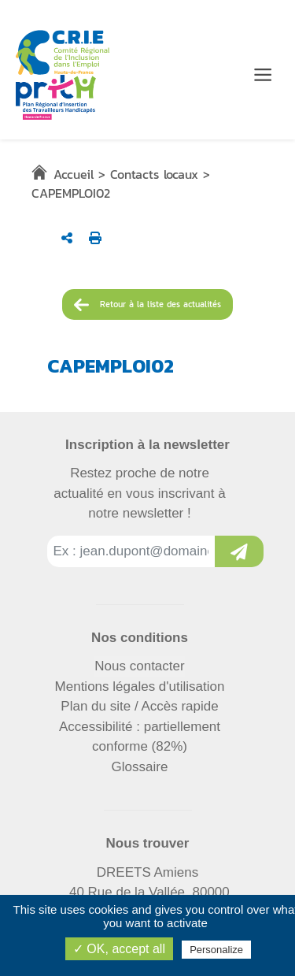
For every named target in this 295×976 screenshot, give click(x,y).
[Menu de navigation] (262, 75)
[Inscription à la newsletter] (239, 551)
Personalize (216, 950)
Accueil (73, 174)
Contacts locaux (154, 174)
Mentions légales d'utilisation (140, 686)
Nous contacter (139, 666)
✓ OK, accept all (119, 949)
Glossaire (140, 766)
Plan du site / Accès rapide (139, 706)
